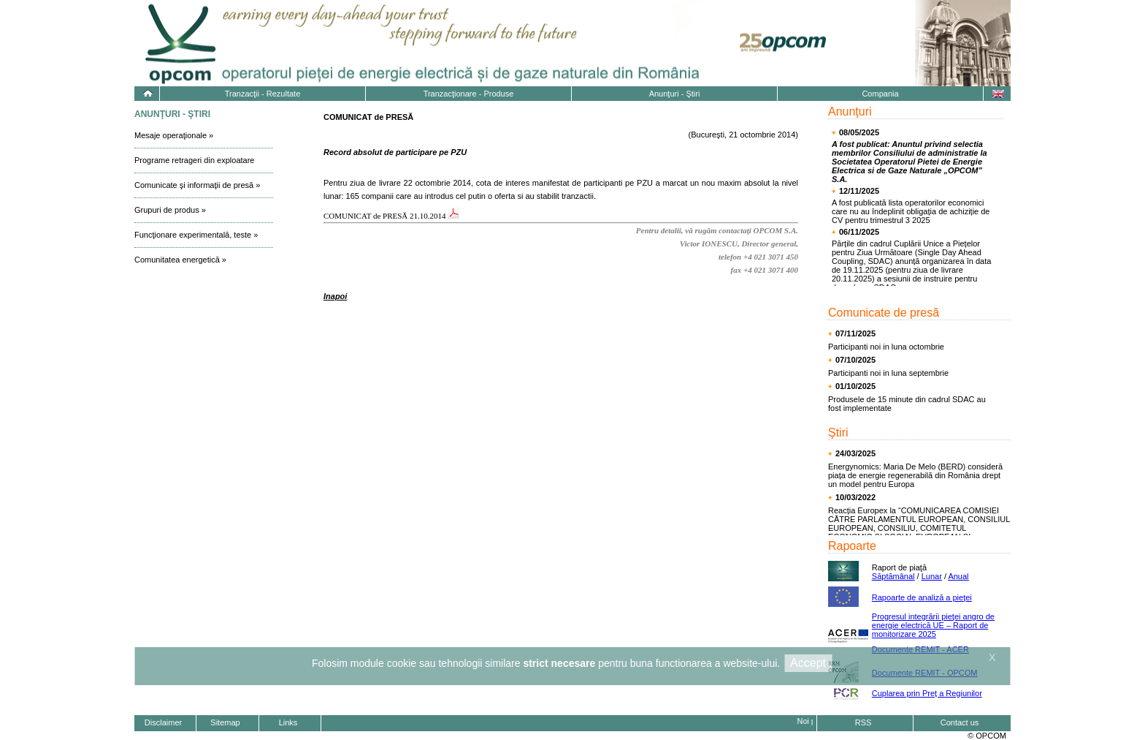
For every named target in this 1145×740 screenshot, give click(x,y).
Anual (958, 576)
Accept (808, 663)
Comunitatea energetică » (180, 259)
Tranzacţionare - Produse (469, 93)
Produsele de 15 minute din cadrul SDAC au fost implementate (907, 403)
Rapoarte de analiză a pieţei (922, 597)
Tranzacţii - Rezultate (263, 93)
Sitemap (225, 722)
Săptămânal (893, 576)
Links (288, 722)
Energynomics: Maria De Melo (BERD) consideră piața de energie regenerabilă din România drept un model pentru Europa (915, 475)
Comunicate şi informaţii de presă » (197, 185)
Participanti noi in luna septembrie (888, 373)
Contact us (960, 722)
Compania (880, 93)
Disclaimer (163, 722)
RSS (863, 722)
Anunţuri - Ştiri (674, 93)
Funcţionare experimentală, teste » (196, 234)
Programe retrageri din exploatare (194, 160)
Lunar (932, 576)
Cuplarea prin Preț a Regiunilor (927, 693)
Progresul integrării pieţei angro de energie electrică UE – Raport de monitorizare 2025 (933, 625)
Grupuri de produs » (170, 209)
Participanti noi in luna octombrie (886, 346)
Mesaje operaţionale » (173, 135)
